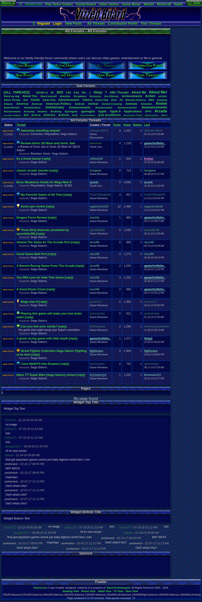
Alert (114, 100)
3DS (59, 92)
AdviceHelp (101, 100)
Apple (102, 111)
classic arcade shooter (32, 170)
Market (149, 4)
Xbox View (131, 591)
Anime (161, 103)
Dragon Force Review (31, 217)
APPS (148, 111)
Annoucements (80, 107)
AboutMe (138, 92)
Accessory (95, 96)
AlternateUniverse (135, 100)
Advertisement (69, 100)
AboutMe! (158, 92)
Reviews (36, 153)
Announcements (154, 107)
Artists (63, 115)
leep (97, 92)
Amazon (8, 104)
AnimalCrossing (112, 103)
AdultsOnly (49, 100)
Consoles (37, 134)
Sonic (47, 153)
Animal (93, 103)
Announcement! (127, 107)
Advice (88, 100)
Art (26, 115)
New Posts (73, 23)
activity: (162, 96)
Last (147, 124)
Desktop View (70, 591)
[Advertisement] (85, 44)
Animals (131, 103)
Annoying (29, 111)
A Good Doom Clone (31, 289)
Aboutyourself (48, 96)
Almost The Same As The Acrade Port (43, 242)
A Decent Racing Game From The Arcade (45, 265)
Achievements (132, 96)
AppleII (115, 111)
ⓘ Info (194, 3)
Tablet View (105, 591)
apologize (88, 111)
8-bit (76, 92)
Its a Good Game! (28, 158)
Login (57, 23)
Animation (146, 104)
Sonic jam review (33, 206)
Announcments (12, 111)
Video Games (109, 4)
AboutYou (29, 96)
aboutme (65, 96)
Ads (25, 100)
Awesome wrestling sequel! (40, 130)
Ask (75, 115)
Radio (178, 4)
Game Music (131, 4)
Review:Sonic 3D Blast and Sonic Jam (48, 143)
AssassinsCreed (133, 115)
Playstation (51, 134)
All (121, 100)
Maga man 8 (29, 301)
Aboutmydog (11, 96)
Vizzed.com (33, 4)
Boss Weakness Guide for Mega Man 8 (43, 182)
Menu (8, 3)
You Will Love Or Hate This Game (40, 277)
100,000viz (42, 92)
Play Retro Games (59, 4)
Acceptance (79, 96)
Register (43, 23)
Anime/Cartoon (32, 107)
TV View (118, 591)
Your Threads (151, 23)
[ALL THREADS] (17, 92)
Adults (35, 100)
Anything (56, 111)
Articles (49, 115)
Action (150, 96)
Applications (133, 111)
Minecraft (164, 4)
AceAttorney (111, 96)
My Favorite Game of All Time (41, 194)
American (37, 104)
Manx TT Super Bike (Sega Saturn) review (46, 375)
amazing (162, 100)
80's (84, 92)
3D (52, 92)
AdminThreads (12, 100)
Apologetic (71, 111)
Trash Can (96, 146)
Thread (21, 124)
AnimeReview (11, 107)
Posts (117, 124)
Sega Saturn (69, 134)
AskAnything (87, 115)
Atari (164, 115)
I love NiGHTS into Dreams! (40, 363)
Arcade (161, 111)
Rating (137, 124)
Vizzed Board (86, 4)
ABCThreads (119, 92)
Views (127, 124)
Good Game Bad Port (31, 254)
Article (35, 115)
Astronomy (151, 115)
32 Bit (68, 185)
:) (90, 92)
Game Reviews (99, 162)
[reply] (46, 158)
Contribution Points (123, 23)
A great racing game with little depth (42, 338)
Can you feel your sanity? (39, 326)
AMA (151, 100)
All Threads (96, 23)
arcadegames (12, 115)
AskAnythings (109, 115)
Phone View (88, 591)
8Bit (68, 92)
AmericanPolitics (58, 103)
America (22, 103)
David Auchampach (118, 587)
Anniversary (54, 107)
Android (79, 103)
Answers (42, 111)
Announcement (104, 107)
